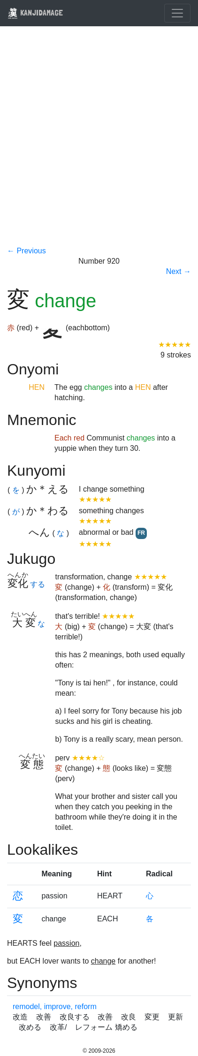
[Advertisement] (99, 142)
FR (141, 533)
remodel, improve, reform (55, 1006)
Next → (178, 271)
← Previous (26, 251)
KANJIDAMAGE (35, 12)
